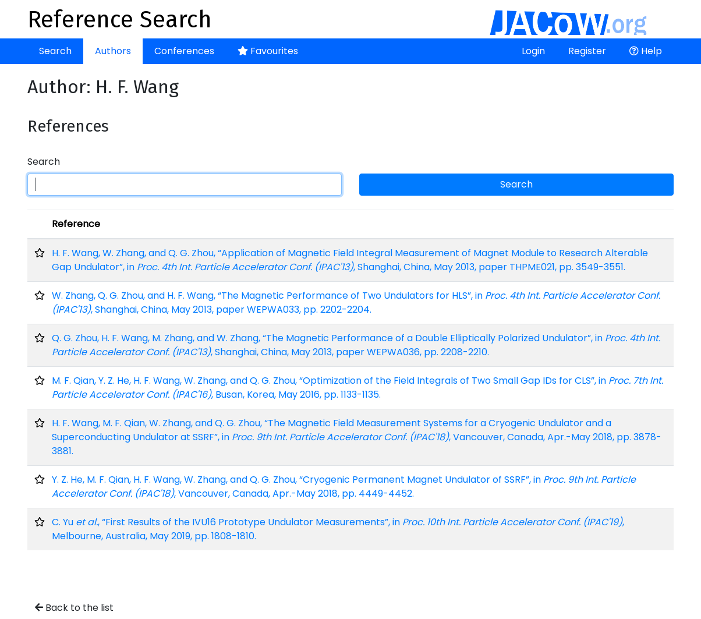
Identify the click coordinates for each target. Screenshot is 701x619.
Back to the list (74, 607)
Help (645, 51)
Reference (76, 224)
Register (587, 51)
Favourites (268, 51)
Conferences (184, 51)
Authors (113, 51)
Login (533, 51)
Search (55, 51)
